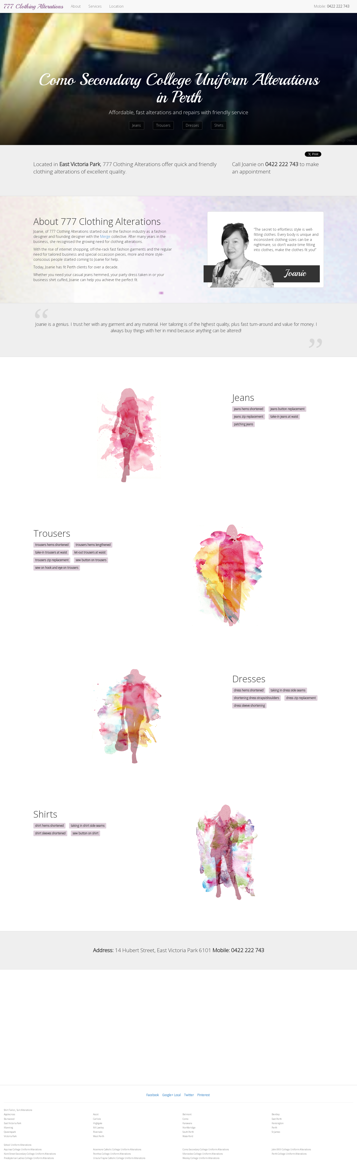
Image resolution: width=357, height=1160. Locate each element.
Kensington (277, 1123)
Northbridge (188, 1127)
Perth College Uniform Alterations (289, 1153)
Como (185, 1119)
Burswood (9, 1119)
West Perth (98, 1136)
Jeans (136, 125)
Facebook (152, 1095)
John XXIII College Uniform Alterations (291, 1149)
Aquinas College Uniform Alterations (23, 1149)
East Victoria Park (12, 1123)
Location (116, 6)
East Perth (277, 1119)
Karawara (187, 1123)
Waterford (187, 1136)
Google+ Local (171, 1095)
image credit (345, 140)
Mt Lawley (98, 1127)
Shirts (218, 125)
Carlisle (97, 1119)
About (76, 6)
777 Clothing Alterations (33, 6)
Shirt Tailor (9, 1110)
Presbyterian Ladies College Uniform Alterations (29, 1158)
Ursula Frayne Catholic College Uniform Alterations (119, 1158)
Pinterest (203, 1095)
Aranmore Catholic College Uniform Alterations (117, 1149)
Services (95, 6)
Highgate (97, 1123)
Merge (105, 236)
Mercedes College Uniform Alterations (202, 1153)
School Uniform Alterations (17, 1145)
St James (276, 1132)
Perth (274, 1127)
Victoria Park (10, 1136)
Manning (8, 1127)
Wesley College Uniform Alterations (200, 1158)
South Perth (188, 1132)
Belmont (186, 1114)
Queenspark (10, 1132)
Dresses (192, 125)
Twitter (189, 1095)
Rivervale (97, 1132)
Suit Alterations (24, 1110)
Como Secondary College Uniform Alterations (205, 1149)
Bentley (276, 1114)
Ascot (95, 1114)
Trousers (163, 125)
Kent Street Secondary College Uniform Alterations (30, 1153)
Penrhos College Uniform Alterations (112, 1153)
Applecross (9, 1114)
